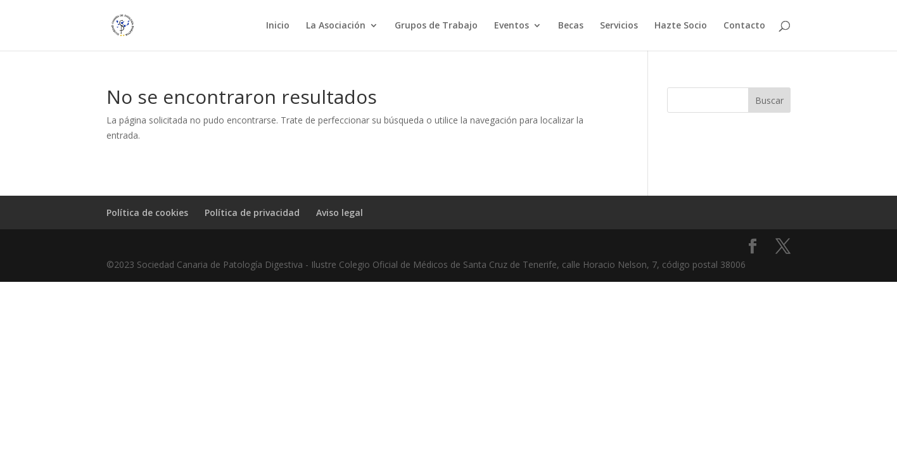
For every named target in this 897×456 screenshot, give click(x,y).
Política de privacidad (252, 212)
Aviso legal (339, 212)
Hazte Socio (680, 26)
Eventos (511, 26)
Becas (570, 26)
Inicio (277, 26)
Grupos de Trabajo (436, 26)
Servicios (619, 26)
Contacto (744, 26)
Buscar (769, 100)
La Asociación (336, 26)
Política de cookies (147, 212)
